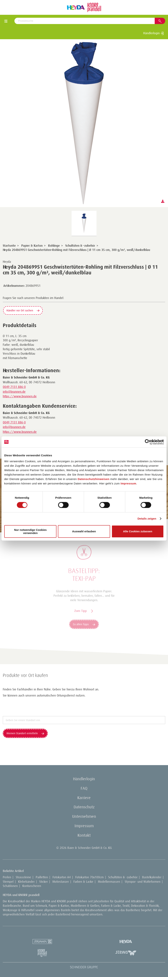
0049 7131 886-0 (14, 387)
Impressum (128, 483)
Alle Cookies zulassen (137, 531)
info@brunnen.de (14, 391)
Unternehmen (84, 816)
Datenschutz (84, 807)
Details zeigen (146, 518)
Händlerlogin (153, 33)
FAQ (84, 788)
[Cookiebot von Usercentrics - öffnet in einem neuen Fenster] (147, 442)
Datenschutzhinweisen (94, 479)
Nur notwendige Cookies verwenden (30, 531)
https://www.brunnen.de (20, 396)
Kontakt (84, 835)
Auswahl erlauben (84, 531)
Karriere (84, 797)
